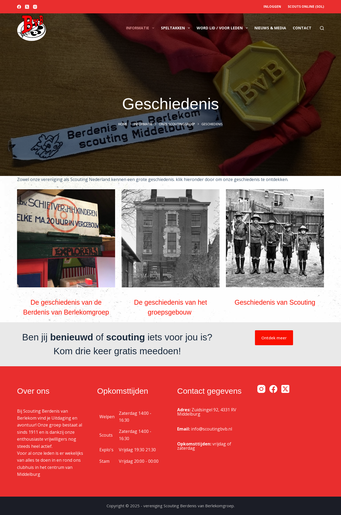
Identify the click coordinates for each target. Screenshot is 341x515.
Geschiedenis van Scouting (275, 302)
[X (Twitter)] (27, 7)
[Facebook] (19, 7)
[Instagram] (35, 7)
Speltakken (176, 28)
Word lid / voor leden (223, 28)
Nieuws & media (270, 27)
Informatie (141, 28)
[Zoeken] (322, 28)
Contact (302, 27)
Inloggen (272, 6)
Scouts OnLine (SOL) (306, 6)
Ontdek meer (274, 337)
